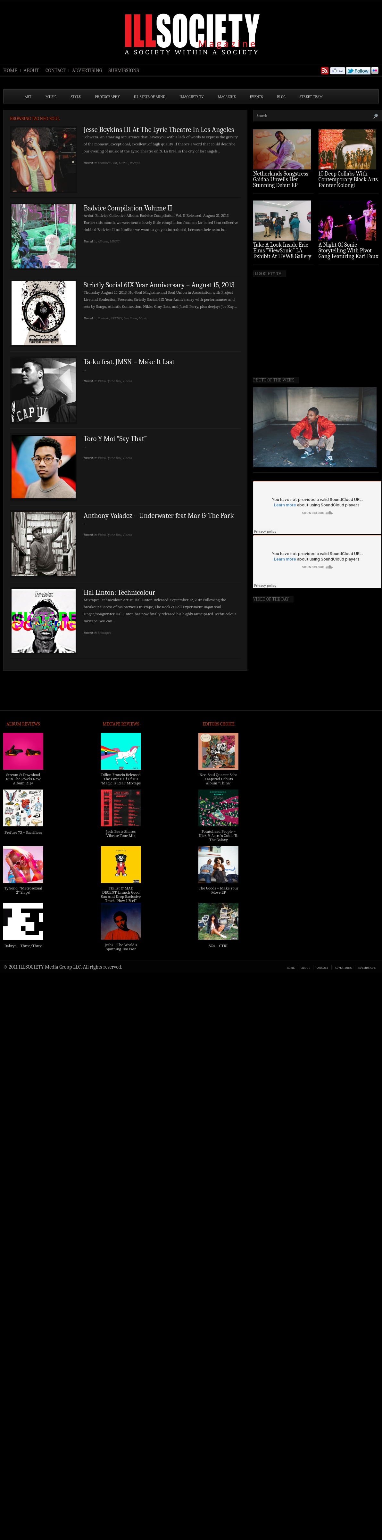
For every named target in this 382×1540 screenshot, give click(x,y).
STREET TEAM (311, 96)
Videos (127, 381)
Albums (103, 241)
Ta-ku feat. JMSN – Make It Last (129, 362)
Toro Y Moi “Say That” (115, 439)
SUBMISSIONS (123, 70)
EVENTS (256, 96)
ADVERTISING (87, 70)
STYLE (76, 96)
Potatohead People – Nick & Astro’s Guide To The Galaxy (218, 835)
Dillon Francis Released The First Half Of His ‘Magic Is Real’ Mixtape (121, 778)
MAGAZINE (227, 96)
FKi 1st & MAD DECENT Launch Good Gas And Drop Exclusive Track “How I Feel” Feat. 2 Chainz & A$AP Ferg (121, 898)
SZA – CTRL (218, 945)
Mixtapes (104, 633)
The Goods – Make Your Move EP (218, 890)
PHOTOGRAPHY (107, 96)
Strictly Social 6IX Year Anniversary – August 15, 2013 (159, 285)
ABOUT (31, 70)
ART (28, 96)
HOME (10, 70)
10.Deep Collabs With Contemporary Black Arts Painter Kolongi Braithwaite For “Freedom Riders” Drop (348, 185)
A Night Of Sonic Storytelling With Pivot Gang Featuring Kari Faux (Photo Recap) (348, 254)
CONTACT (56, 70)
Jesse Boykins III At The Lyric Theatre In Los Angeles (159, 130)
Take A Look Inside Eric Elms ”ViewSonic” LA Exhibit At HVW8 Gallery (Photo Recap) (282, 254)
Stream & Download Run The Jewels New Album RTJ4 (23, 778)
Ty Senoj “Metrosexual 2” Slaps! (23, 890)
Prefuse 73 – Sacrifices (23, 832)
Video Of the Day (109, 381)
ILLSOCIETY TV (191, 96)
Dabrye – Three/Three (23, 945)
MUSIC (51, 96)
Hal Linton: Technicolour (119, 592)
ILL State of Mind (149, 96)
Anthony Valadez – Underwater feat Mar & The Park (159, 516)
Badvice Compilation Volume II (128, 208)
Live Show (130, 318)
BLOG (281, 96)
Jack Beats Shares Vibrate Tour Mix (121, 833)
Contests (104, 318)
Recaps (135, 163)
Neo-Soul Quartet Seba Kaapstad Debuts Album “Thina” (218, 778)
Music (143, 318)
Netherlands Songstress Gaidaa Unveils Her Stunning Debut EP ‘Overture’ (280, 182)
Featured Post (107, 163)
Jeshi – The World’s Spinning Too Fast (121, 946)
